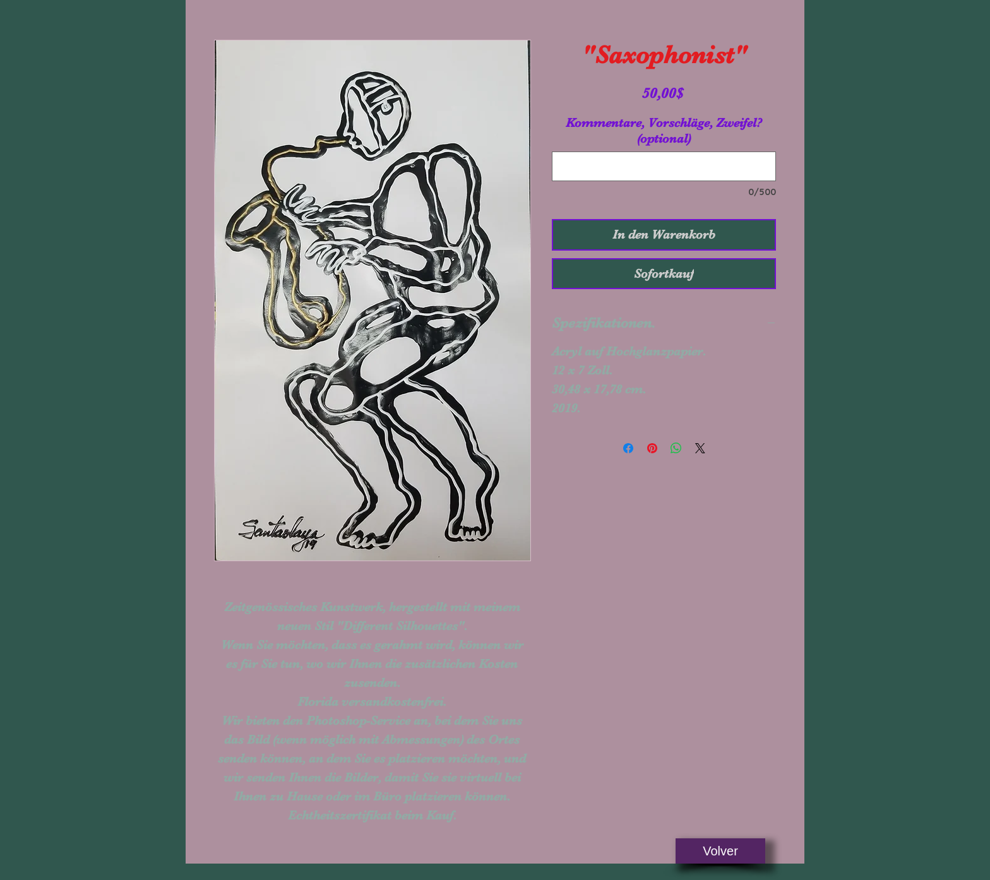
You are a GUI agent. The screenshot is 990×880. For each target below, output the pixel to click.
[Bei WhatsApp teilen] (676, 448)
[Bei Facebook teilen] (628, 448)
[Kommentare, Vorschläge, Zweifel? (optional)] (663, 166)
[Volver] (720, 851)
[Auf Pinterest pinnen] (652, 448)
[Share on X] (700, 448)
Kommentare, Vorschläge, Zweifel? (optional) (664, 131)
